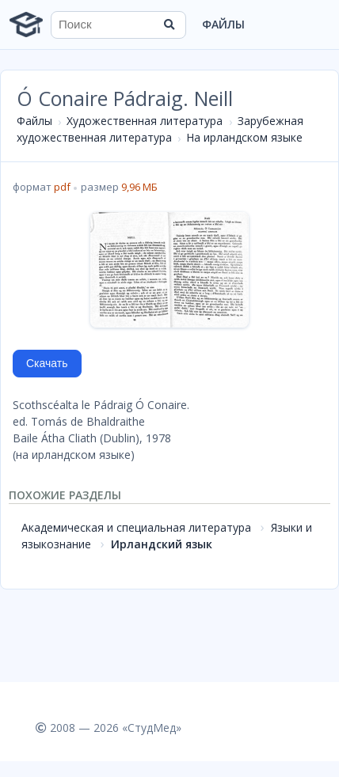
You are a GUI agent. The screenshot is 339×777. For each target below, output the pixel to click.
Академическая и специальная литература (136, 527)
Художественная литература (145, 120)
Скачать (47, 363)
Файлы (223, 24)
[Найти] (169, 24)
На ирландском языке (244, 137)
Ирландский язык (161, 543)
